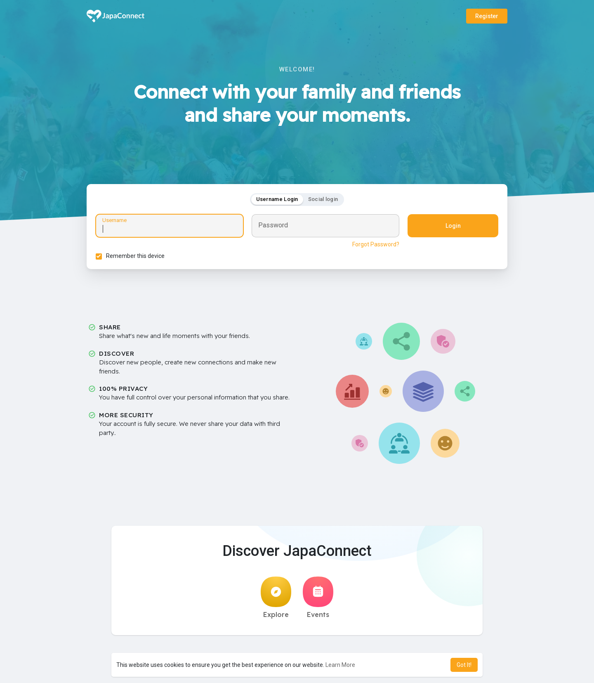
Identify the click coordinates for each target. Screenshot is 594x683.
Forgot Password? (374, 245)
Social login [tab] (323, 200)
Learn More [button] (340, 665)
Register (486, 16)
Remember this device (136, 257)
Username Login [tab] (277, 200)
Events (318, 600)
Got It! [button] (464, 665)
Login (452, 227)
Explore (276, 600)
